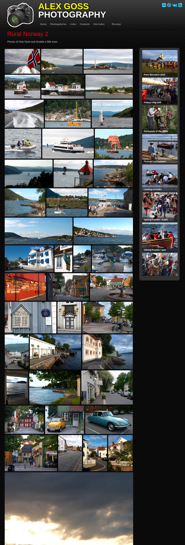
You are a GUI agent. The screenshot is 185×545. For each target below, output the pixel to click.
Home (43, 24)
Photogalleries (58, 24)
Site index (98, 24)
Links (73, 24)
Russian (116, 24)
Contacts (85, 24)
